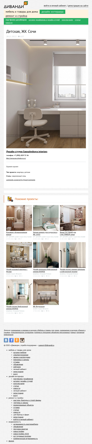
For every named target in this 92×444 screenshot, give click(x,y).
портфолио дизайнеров (16, 20)
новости (9, 22)
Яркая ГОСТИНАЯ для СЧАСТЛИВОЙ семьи (68, 233)
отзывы (16, 362)
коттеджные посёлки (22, 436)
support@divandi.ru (46, 345)
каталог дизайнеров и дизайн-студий (44, 20)
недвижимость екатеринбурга (25, 424)
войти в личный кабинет (55, 5)
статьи (77, 20)
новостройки (18, 431)
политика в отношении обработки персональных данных (55, 332)
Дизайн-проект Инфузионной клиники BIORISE (17, 307)
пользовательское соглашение (22, 332)
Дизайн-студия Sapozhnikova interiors (26, 151)
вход (15, 374)
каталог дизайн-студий (23, 381)
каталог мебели (19, 352)
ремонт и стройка (16, 15)
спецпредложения (20, 355)
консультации (67, 20)
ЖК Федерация (39, 306)
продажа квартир (20, 429)
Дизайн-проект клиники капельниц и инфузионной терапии (72, 270)
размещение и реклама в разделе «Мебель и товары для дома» (35, 330)
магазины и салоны (21, 359)
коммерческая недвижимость (25, 438)
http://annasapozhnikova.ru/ (16, 158)
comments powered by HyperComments (20, 180)
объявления (18, 364)
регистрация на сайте (78, 5)
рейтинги (17, 367)
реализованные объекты (23, 405)
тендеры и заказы (20, 402)
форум (11, 441)
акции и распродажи (21, 357)
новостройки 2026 (21, 434)
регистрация (18, 371)
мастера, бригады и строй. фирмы (27, 400)
